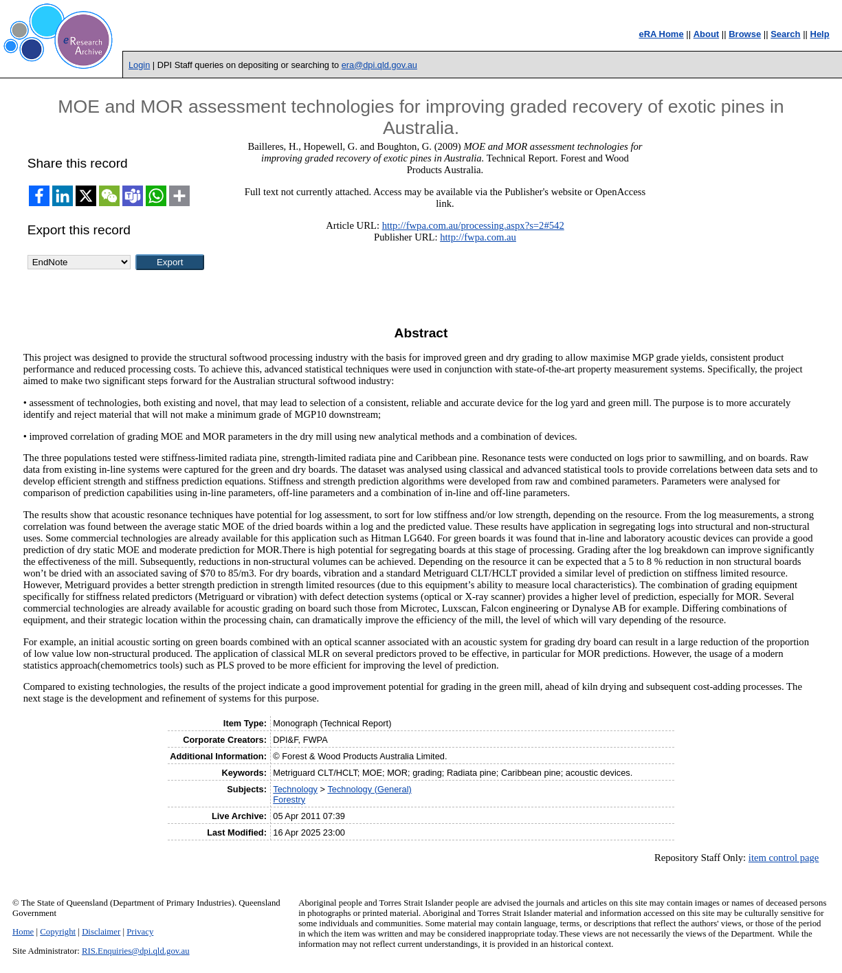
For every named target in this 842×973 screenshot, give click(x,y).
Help (820, 34)
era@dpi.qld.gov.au (379, 65)
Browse (745, 34)
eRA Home (661, 34)
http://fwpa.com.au (478, 237)
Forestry (289, 799)
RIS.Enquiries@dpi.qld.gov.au (136, 951)
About (707, 34)
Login (139, 65)
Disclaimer (101, 932)
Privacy (139, 932)
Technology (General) (369, 789)
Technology (295, 789)
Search (785, 34)
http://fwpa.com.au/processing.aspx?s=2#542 (473, 225)
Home (23, 932)
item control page (784, 857)
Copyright (58, 932)
